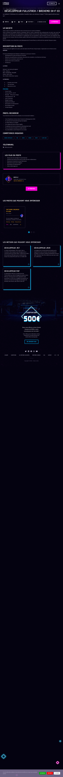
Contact (50, 355)
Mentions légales (36, 355)
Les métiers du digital (24, 355)
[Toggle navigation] (59, 3)
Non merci (50, 773)
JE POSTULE (54, 22)
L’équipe (6, 355)
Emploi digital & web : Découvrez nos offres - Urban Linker (49, 8)
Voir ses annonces (19, 181)
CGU (44, 355)
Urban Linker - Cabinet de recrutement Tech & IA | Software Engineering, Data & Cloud (19, 8)
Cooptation (13, 355)
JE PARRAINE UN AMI (41, 22)
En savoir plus (31, 342)
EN (55, 355)
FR (58, 355)
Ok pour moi (42, 773)
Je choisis (57, 773)
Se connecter (52, 3)
